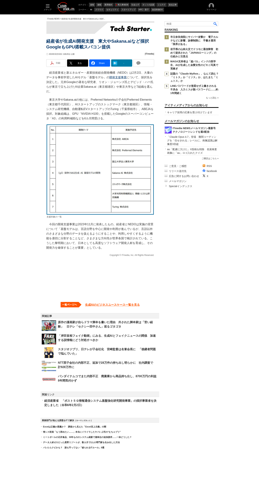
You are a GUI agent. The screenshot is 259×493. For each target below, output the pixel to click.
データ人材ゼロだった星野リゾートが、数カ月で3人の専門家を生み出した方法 (81, 442)
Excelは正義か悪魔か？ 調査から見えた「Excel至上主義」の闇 (74, 426)
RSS (209, 166)
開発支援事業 (118, 77)
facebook (212, 171)
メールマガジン (178, 181)
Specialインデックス (180, 186)
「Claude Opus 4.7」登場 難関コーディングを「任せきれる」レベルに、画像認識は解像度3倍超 (192, 140)
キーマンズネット (83, 421)
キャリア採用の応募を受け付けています (189, 112)
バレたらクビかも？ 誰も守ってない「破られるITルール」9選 (73, 447)
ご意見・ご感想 (178, 166)
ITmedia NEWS (53, 19)
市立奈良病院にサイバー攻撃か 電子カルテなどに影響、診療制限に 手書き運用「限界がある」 (194, 40)
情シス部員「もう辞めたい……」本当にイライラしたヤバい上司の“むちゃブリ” (82, 432)
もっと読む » (212, 98)
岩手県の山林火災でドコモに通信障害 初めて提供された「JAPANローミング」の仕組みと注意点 (194, 53)
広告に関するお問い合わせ (184, 176)
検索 (215, 23)
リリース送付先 (178, 171)
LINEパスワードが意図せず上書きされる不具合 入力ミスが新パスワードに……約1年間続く (194, 89)
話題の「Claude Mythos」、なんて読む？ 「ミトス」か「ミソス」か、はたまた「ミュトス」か (195, 77)
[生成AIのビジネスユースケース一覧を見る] (100, 304)
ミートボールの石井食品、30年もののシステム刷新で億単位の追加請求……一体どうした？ (87, 437)
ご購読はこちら (209, 158)
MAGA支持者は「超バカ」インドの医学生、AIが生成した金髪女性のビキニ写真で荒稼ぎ (194, 65)
